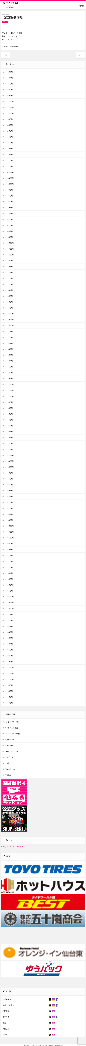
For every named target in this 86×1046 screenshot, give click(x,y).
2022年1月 (8, 378)
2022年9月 (8, 331)
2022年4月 (8, 361)
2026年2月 (8, 89)
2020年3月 (8, 508)
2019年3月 (8, 579)
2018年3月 (8, 650)
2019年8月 (8, 549)
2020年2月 (8, 514)
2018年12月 (8, 596)
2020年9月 (8, 473)
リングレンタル (9, 757)
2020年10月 (8, 467)
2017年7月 (8, 697)
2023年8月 (8, 266)
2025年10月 (8, 113)
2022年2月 (8, 372)
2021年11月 (8, 390)
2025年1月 (8, 166)
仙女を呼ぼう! (9, 745)
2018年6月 (8, 632)
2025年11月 (8, 107)
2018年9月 (8, 614)
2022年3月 (8, 367)
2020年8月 (8, 479)
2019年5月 (8, 567)
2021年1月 (8, 449)
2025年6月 (8, 137)
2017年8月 (8, 691)
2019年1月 (8, 591)
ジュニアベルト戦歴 (11, 733)
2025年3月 (8, 154)
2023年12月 (8, 243)
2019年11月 (8, 532)
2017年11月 (8, 673)
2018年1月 (8, 661)
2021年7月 (8, 414)
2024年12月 (8, 172)
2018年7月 (8, 626)
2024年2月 (8, 231)
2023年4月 (8, 290)
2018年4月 (8, 644)
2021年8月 (8, 408)
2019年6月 (8, 561)
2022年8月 (8, 337)
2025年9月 (8, 119)
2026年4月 (8, 78)
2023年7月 (8, 272)
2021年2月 (8, 443)
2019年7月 (8, 555)
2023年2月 (8, 302)
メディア (5, 22)
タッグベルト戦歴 (10, 728)
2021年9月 (8, 402)
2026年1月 (8, 95)
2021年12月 (8, 384)
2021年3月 (8, 437)
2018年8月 (8, 620)
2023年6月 (8, 278)
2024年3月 (8, 225)
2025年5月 (8, 143)
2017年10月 (8, 679)
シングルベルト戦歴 (11, 722)
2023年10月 (8, 255)
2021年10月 (8, 396)
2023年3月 (8, 296)
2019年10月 (8, 538)
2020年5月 (8, 496)
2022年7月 (8, 343)
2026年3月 (8, 84)
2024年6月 (8, 207)
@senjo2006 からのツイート (12, 846)
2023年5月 (8, 284)
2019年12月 (8, 526)
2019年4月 (8, 573)
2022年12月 (8, 313)
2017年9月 (8, 685)
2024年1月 (8, 237)
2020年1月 (8, 520)
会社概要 (7, 775)
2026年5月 (8, 72)
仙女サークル (9, 739)
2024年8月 (8, 196)
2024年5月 (8, 213)
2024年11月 (8, 178)
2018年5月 (8, 638)
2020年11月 (8, 461)
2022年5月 (8, 355)
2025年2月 (8, 160)
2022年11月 (8, 319)
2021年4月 (8, 431)
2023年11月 (8, 249)
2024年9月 (8, 190)
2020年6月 (8, 490)
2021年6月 (8, 420)
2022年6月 (8, 349)
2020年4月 (8, 502)
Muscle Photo (9, 769)
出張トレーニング (10, 751)
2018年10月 (8, 608)
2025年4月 (8, 148)
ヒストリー (8, 763)
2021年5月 (8, 426)
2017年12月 (8, 667)
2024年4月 (8, 219)
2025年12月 (8, 101)
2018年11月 (8, 602)
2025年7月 (8, 131)
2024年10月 (8, 184)
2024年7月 (8, 201)
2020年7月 (8, 484)
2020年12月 (8, 455)
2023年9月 (8, 260)
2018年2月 (8, 655)
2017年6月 (8, 703)
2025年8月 (8, 125)
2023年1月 (8, 308)
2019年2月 (8, 585)
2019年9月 (8, 543)
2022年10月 (8, 325)
